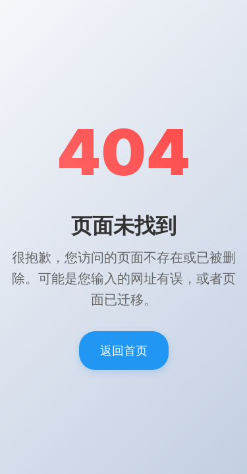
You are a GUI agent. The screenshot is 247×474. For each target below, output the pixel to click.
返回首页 (124, 350)
